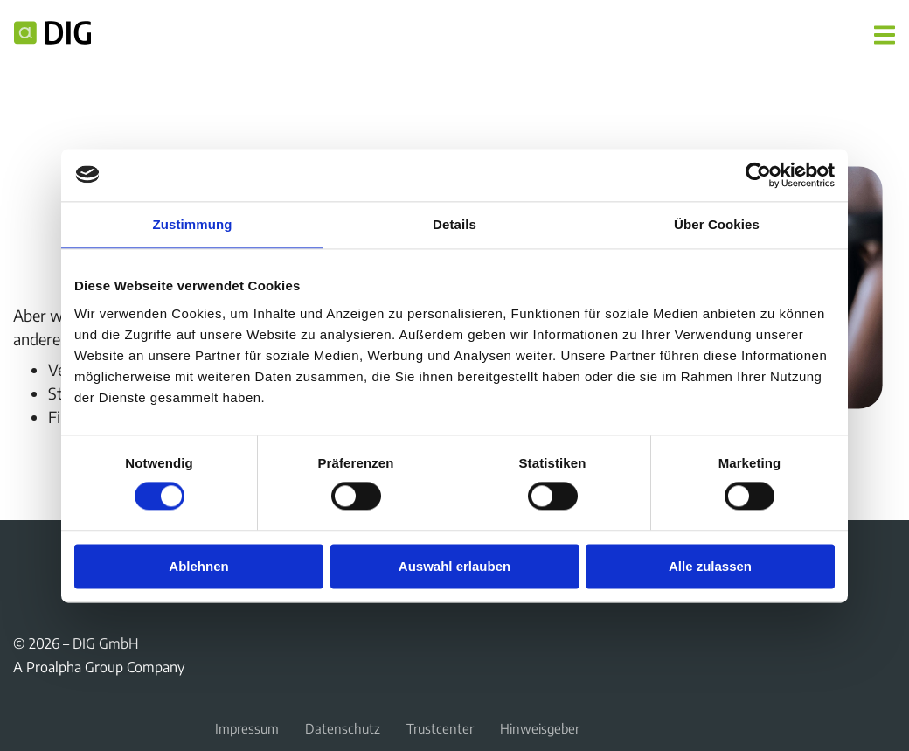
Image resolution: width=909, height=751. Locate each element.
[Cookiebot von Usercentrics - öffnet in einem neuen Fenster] (758, 175)
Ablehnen (198, 566)
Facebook (23, 560)
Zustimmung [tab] (192, 224)
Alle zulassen (710, 566)
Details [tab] (454, 224)
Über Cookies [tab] (717, 224)
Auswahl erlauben (454, 566)
